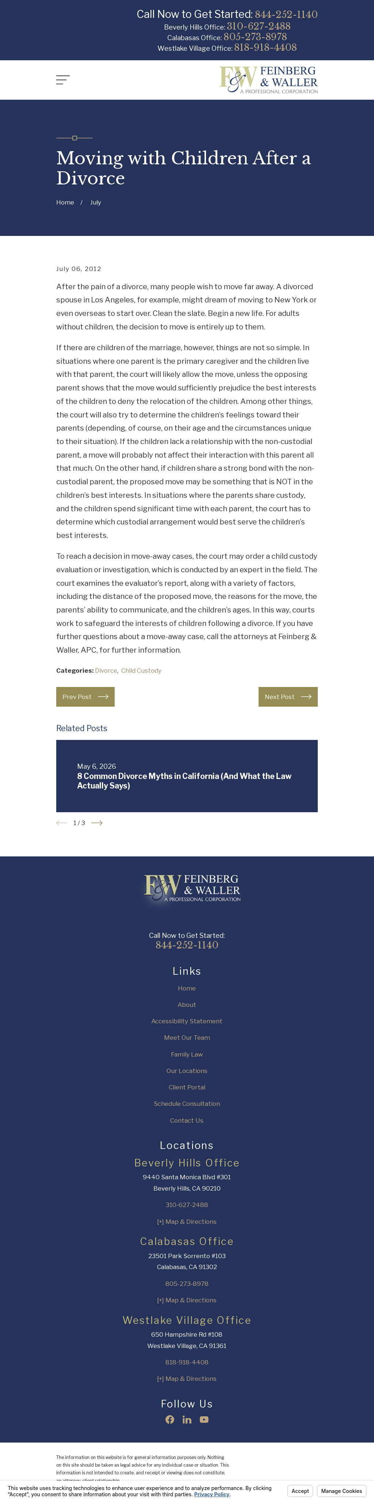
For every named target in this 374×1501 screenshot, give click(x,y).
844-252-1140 (286, 14)
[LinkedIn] (187, 1419)
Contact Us (186, 1120)
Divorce (106, 670)
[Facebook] (169, 1419)
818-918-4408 (265, 47)
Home (187, 988)
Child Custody (141, 670)
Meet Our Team (187, 1037)
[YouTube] (204, 1419)
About (187, 1004)
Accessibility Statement (186, 1021)
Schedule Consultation (187, 1103)
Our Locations (187, 1070)
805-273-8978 (255, 37)
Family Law (187, 1054)
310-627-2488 (259, 26)
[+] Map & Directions (187, 1221)
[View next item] (97, 823)
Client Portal (187, 1087)
